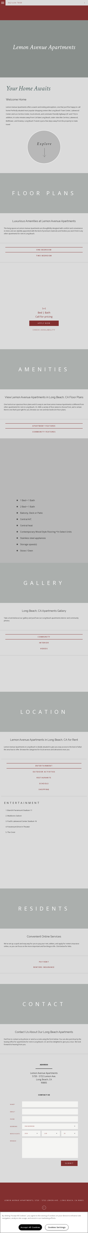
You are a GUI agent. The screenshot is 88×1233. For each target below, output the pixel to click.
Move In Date (15, 1134)
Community (44, 637)
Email (12, 1112)
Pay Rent (44, 962)
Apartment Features (44, 426)
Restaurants (44, 778)
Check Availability (44, 330)
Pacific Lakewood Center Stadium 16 (22, 821)
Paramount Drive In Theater (18, 826)
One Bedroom (43, 250)
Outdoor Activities (44, 772)
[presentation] (36, 1164)
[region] (44, 1222)
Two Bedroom (44, 256)
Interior (44, 643)
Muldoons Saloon (14, 816)
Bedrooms (13, 1126)
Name (12, 1104)
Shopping (44, 789)
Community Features (44, 432)
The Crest (11, 832)
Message (13, 1141)
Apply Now (44, 323)
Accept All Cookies (30, 1227)
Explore (44, 143)
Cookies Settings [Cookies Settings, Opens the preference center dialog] (57, 1227)
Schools (44, 783)
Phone (12, 1119)
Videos (44, 648)
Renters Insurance (44, 967)
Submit (69, 1163)
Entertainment (44, 766)
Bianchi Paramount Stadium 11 (19, 810)
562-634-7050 (15, 2)
